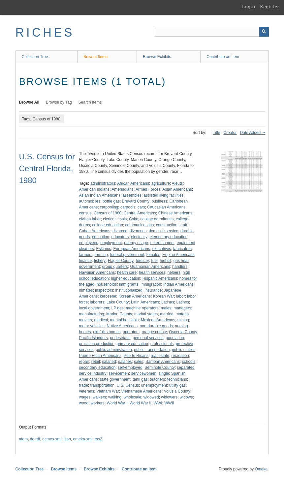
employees (88, 242)
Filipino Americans (178, 254)
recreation (180, 355)
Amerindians (122, 189)
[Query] (212, 32)
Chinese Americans (175, 213)
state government (115, 379)
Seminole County (159, 367)
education (100, 237)
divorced (119, 231)
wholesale (132, 397)
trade (83, 385)
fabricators (182, 248)
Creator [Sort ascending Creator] (230, 132)
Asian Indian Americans (99, 195)
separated (185, 367)
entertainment (162, 242)
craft (183, 225)
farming (101, 254)
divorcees (138, 231)
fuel (154, 260)
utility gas (177, 385)
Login (248, 6)
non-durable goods (156, 326)
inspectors (104, 290)
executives (161, 248)
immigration (151, 284)
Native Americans (122, 326)
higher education (125, 278)
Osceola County (183, 332)
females (153, 254)
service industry (93, 373)
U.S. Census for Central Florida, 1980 (47, 168)
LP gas (117, 308)
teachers (157, 379)
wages (85, 397)
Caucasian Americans (166, 207)
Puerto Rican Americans (100, 355)
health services (152, 272)
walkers (99, 397)
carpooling (109, 207)
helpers (174, 272)
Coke (133, 219)
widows (186, 397)
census (85, 213)
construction (166, 225)
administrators (102, 183)
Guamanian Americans (150, 266)
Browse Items (95, 56)
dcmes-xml (51, 439)
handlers (179, 266)
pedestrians (120, 337)
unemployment (154, 385)
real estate (160, 355)
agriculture (160, 183)
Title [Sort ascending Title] (216, 132)
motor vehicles (92, 326)
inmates (86, 290)
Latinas (167, 302)
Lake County (118, 302)
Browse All (29, 102)
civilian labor (90, 219)
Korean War (163, 296)
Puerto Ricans (136, 355)
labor (180, 296)
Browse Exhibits (157, 56)
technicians (177, 379)
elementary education (169, 237)
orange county (154, 332)
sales (138, 361)
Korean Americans (134, 296)
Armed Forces (148, 189)
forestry (142, 260)
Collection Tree (35, 56)
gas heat (181, 260)
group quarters (115, 266)
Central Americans (140, 213)
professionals (162, 343)
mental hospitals (124, 320)
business (159, 201)
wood (84, 403)
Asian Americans (177, 189)
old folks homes (106, 332)
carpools (127, 207)
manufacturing (91, 314)
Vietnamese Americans (141, 391)
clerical (109, 219)
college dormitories (157, 219)
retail (95, 361)
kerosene (108, 296)
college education (107, 225)
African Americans (133, 183)
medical (101, 320)
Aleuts (177, 183)
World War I (117, 403)
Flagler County (121, 260)
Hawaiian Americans (97, 272)
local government (94, 308)
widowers (169, 397)
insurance (153, 290)
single (164, 373)
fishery (100, 260)
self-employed (130, 367)
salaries (125, 361)
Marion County (119, 314)
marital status (146, 314)
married (167, 314)
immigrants (129, 284)
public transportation (152, 349)
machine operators (142, 308)
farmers (86, 254)
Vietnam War (107, 391)
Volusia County (177, 391)
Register (269, 6)
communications (139, 225)
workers (98, 403)
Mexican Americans (158, 320)
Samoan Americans (162, 361)
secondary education (97, 367)
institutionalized (128, 290)
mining (183, 320)
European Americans (131, 248)
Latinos (182, 302)
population (175, 337)
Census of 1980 (107, 213)
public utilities (183, 349)
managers (182, 308)
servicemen (119, 373)
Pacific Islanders (93, 337)
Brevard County (135, 201)
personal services (148, 337)
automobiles (90, 201)
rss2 (98, 439)
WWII (169, 403)
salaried (109, 361)
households (107, 284)
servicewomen (144, 373)
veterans (86, 391)
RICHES (45, 32)
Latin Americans (145, 302)
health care (127, 272)
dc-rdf (35, 439)
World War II (140, 403)
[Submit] (264, 32)
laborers (97, 302)
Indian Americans (178, 284)
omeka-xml (83, 439)
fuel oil (165, 260)
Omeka (261, 469)
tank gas (140, 379)
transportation (102, 385)
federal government (127, 254)
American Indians (94, 189)
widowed (151, 397)
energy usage (136, 242)
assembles (132, 195)
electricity (139, 237)
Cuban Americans (94, 231)
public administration (114, 349)
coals (122, 219)
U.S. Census (128, 385)
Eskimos (103, 248)
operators (131, 332)
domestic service (163, 231)
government (89, 266)
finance (85, 260)
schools (189, 361)
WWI (158, 403)
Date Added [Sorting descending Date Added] (251, 132)
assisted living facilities (164, 195)
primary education (132, 343)
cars (141, 207)
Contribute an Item (222, 56)
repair (84, 361)
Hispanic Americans (159, 278)
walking (114, 397)
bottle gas (111, 201)
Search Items (90, 102)
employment (111, 242)
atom (23, 439)
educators (120, 237)
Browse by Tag (59, 102)
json (67, 439)
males (166, 308)
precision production (96, 343)
